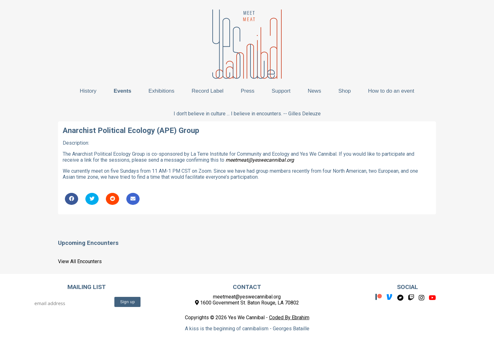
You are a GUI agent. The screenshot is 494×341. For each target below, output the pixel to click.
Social (407, 287)
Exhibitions (161, 91)
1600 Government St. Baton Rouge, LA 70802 (247, 303)
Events (122, 91)
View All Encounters (80, 261)
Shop (344, 91)
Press (247, 91)
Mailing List (86, 287)
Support (281, 91)
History (88, 91)
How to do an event (391, 91)
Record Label (207, 91)
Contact (247, 287)
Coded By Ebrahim (289, 318)
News (314, 91)
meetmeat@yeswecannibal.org (260, 160)
